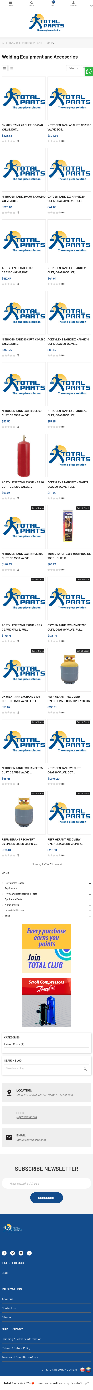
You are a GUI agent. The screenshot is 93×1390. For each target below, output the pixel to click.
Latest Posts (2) (14, 1044)
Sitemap (7, 1317)
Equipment (11, 888)
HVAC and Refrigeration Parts (21, 893)
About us (7, 1299)
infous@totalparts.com (31, 1139)
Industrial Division (15, 910)
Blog (5, 1272)
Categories (10, 2)
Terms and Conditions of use (20, 1357)
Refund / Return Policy (16, 1348)
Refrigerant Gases (15, 882)
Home (5, 873)
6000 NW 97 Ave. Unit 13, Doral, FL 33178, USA (44, 1094)
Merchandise (12, 904)
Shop (8, 915)
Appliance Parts (13, 899)
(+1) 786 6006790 (26, 1117)
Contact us (9, 1308)
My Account (73, 2)
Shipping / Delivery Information (21, 1339)
